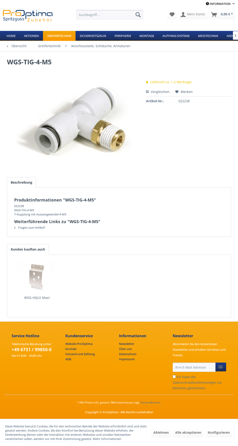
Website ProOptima (79, 344)
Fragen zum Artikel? (29, 227)
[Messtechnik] (208, 36)
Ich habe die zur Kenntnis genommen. (197, 382)
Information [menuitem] (218, 4)
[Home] (11, 36)
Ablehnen (161, 432)
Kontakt (70, 349)
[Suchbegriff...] (109, 14)
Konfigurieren (219, 432)
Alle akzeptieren (188, 432)
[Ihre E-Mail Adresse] (194, 367)
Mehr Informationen (107, 439)
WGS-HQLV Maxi (37, 297)
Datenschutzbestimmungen (194, 382)
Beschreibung (21, 182)
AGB (68, 359)
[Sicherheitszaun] (93, 36)
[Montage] (146, 36)
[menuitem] (109, 14)
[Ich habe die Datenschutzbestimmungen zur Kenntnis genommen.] (174, 376)
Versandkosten (150, 402)
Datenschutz (127, 354)
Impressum (127, 359)
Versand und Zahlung (80, 354)
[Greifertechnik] (59, 36)
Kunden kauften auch (28, 249)
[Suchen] (138, 14)
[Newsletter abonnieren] (220, 367)
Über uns (125, 349)
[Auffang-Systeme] (176, 36)
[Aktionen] (31, 36)
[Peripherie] (122, 36)
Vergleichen (157, 91)
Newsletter (126, 344)
